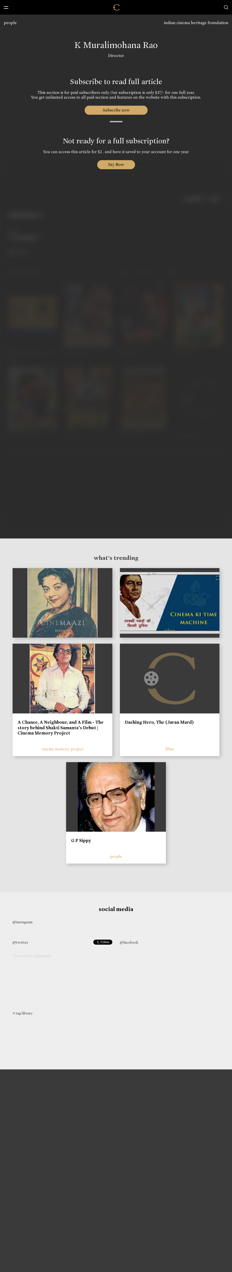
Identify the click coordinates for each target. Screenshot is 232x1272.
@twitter (20, 942)
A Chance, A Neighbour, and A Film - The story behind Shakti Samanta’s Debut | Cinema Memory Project (61, 727)
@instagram (22, 922)
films (169, 749)
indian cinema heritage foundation (196, 22)
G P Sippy (81, 840)
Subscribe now (116, 110)
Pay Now (116, 164)
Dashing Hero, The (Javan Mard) (159, 722)
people (10, 22)
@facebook (129, 942)
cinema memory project (62, 749)
